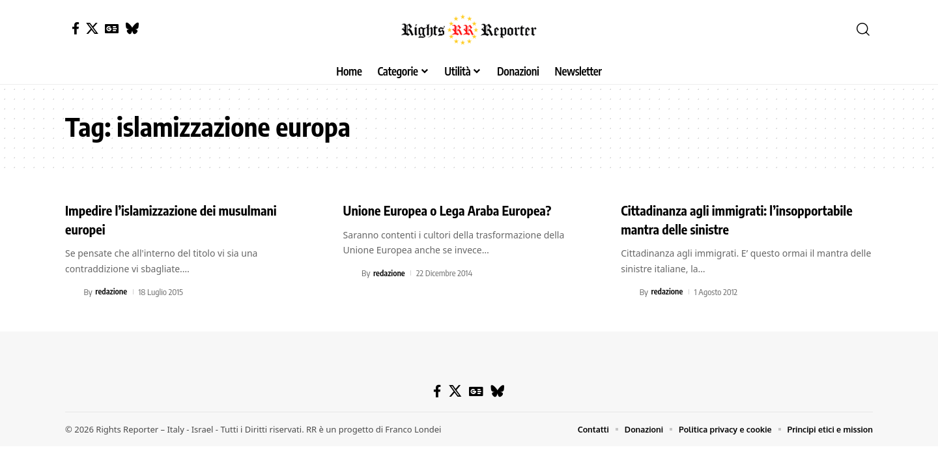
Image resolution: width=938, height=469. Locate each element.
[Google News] (112, 28)
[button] (863, 29)
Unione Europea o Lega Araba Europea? (459, 210)
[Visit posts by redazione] (72, 292)
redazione (111, 292)
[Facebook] (75, 28)
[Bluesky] (132, 28)
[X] (92, 28)
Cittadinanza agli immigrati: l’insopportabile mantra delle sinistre (728, 219)
